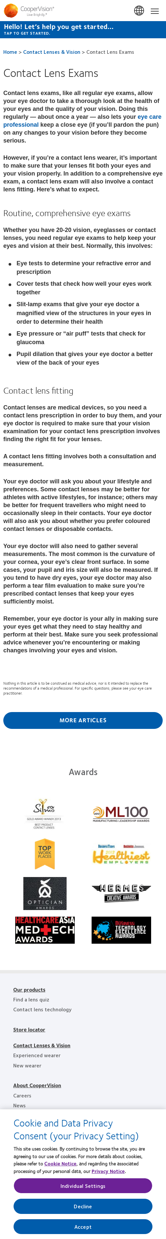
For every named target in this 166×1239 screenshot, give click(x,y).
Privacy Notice (108, 1174)
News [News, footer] (19, 1105)
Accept (83, 1229)
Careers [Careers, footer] (22, 1095)
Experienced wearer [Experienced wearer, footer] (37, 1055)
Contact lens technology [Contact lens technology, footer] (42, 1009)
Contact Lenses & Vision (51, 52)
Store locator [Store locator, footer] (29, 1029)
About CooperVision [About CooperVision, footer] (37, 1085)
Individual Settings (83, 1189)
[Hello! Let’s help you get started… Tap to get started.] (83, 29)
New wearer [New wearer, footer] (27, 1065)
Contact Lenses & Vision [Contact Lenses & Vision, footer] (41, 1045)
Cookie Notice (60, 1167)
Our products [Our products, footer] (29, 989)
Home (10, 52)
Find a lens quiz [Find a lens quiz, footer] (31, 999)
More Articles (83, 720)
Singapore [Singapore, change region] (139, 11)
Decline (83, 1209)
